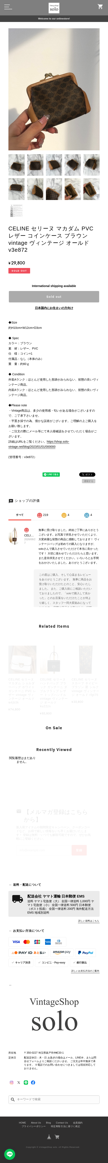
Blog (48, 1122)
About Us (36, 1122)
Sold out (54, 296)
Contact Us (62, 1122)
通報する (88, 481)
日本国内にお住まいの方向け (54, 308)
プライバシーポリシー (34, 1126)
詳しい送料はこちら (88, 921)
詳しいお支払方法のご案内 (85, 971)
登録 (79, 850)
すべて (20, 514)
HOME (22, 1122)
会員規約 (78, 1122)
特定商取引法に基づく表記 (65, 1126)
